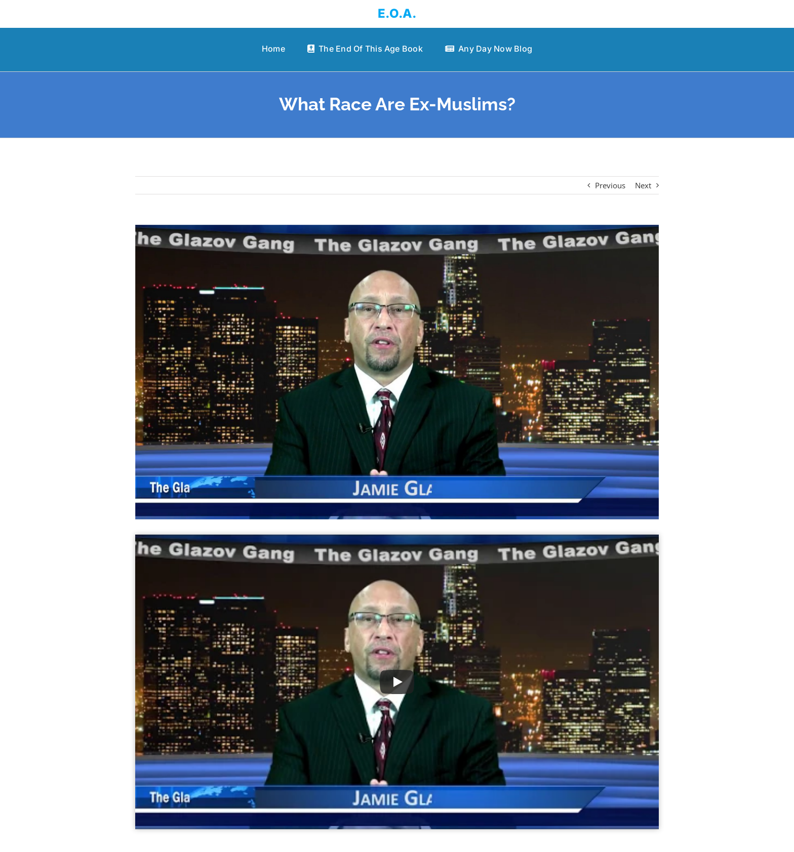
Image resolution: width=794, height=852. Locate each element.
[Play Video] (397, 682)
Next (643, 185)
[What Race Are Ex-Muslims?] (397, 372)
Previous (610, 185)
